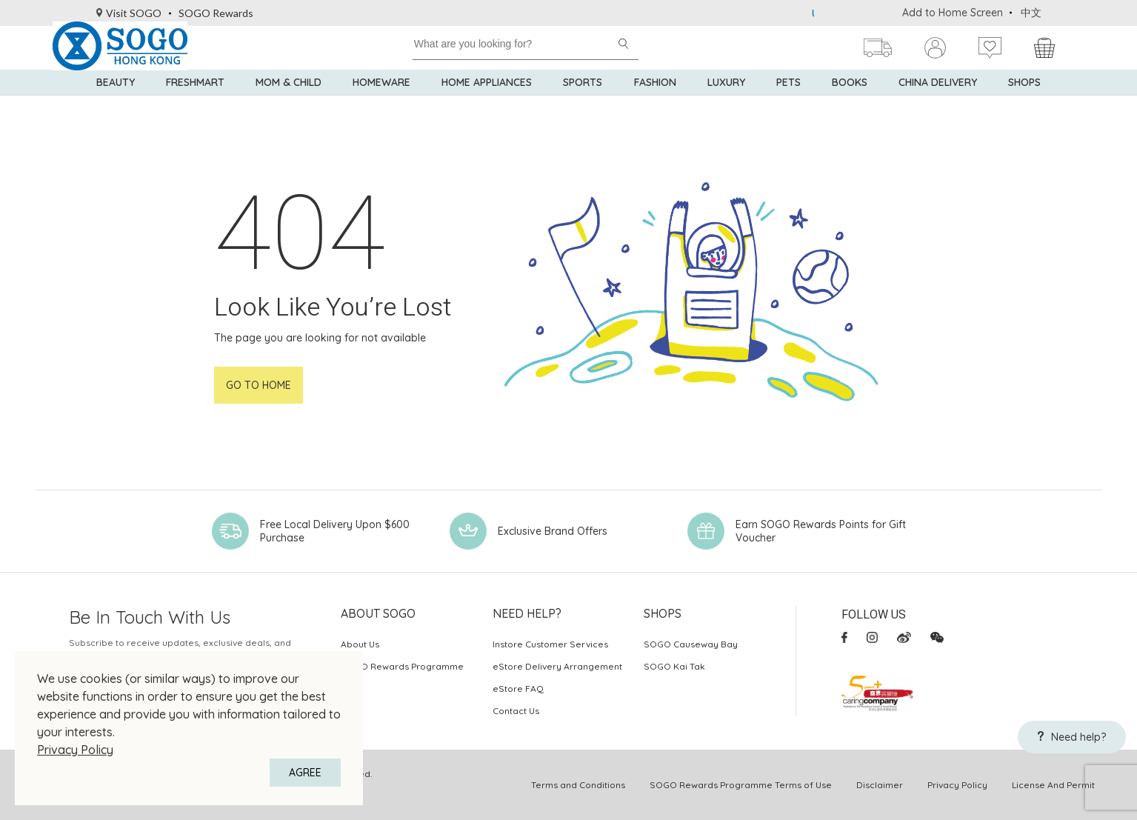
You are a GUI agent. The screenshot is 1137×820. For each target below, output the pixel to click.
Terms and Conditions (578, 784)
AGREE (305, 772)
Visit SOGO (129, 13)
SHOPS (1024, 103)
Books (849, 103)
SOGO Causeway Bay (691, 644)
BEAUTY (115, 103)
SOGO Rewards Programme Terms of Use (741, 784)
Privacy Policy (75, 749)
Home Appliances (486, 103)
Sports (582, 103)
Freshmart (195, 103)
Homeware (381, 103)
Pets (788, 103)
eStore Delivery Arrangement (557, 666)
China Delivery (937, 103)
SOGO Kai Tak (674, 666)
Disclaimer (879, 784)
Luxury (726, 103)
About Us (360, 644)
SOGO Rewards (216, 13)
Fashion (655, 103)
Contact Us (516, 710)
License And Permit (1053, 784)
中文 (1031, 12)
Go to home (258, 385)
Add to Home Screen (952, 12)
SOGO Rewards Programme (402, 666)
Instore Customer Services (550, 644)
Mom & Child (288, 103)
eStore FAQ (518, 688)
